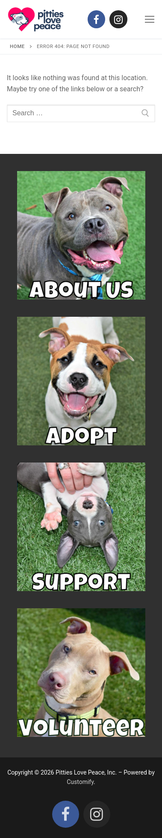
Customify (80, 781)
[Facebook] (96, 19)
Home (17, 46)
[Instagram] (118, 19)
